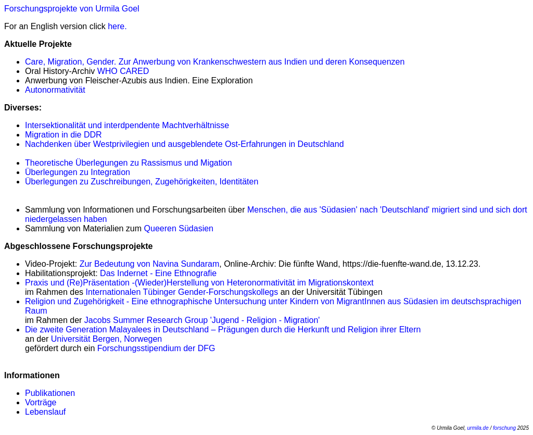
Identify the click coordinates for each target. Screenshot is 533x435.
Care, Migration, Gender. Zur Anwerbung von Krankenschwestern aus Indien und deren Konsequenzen (214, 61)
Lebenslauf (45, 411)
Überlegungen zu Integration (77, 172)
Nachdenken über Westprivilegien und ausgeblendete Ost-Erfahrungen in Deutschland (184, 144)
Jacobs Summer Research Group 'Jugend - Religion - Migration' (202, 320)
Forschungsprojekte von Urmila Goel (71, 8)
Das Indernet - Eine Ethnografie (158, 273)
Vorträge (40, 402)
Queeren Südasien (178, 228)
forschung (504, 428)
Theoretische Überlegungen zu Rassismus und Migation (128, 162)
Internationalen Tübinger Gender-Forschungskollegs (182, 292)
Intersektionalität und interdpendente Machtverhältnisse (127, 125)
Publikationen (50, 393)
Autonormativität (55, 89)
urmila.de (478, 428)
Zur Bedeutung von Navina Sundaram (150, 263)
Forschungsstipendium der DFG (156, 348)
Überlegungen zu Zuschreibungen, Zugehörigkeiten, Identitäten (141, 181)
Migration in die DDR (63, 134)
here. (117, 26)
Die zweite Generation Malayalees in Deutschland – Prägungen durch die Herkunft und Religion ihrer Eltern (223, 329)
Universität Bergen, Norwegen (106, 338)
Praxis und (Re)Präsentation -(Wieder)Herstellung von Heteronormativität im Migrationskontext (199, 282)
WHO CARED (123, 71)
